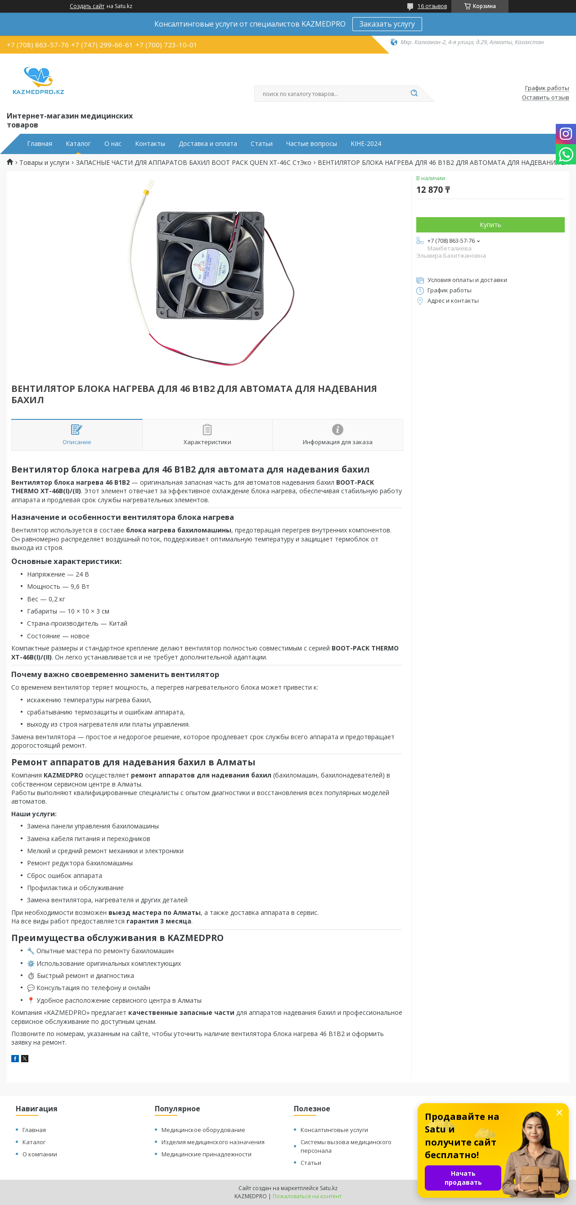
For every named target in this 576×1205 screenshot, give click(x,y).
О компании (39, 1154)
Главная (39, 144)
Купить (490, 224)
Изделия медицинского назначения (213, 1142)
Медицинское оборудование (203, 1130)
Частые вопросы (311, 144)
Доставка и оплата (208, 144)
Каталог (78, 144)
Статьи (262, 144)
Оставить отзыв (545, 98)
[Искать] (414, 94)
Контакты (150, 144)
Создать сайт (87, 6)
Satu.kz (329, 1188)
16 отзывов (432, 6)
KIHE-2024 (366, 144)
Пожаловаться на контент (307, 1196)
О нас (113, 144)
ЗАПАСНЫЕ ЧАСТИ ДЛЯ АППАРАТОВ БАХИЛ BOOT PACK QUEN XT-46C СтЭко (193, 163)
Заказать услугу (387, 24)
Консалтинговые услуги (334, 1130)
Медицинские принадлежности (207, 1154)
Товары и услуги (44, 163)
